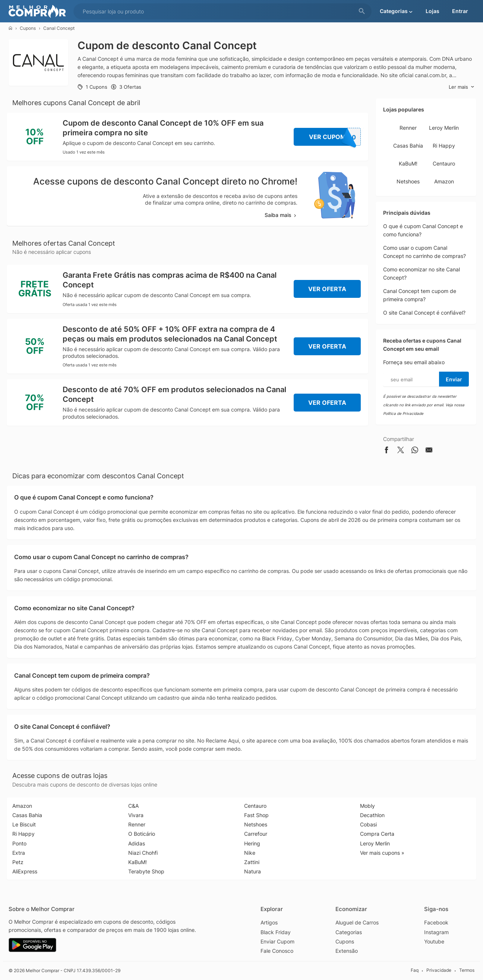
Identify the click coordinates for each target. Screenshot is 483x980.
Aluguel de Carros (357, 922)
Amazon (444, 181)
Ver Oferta (327, 289)
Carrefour (255, 834)
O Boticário (141, 834)
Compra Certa (377, 834)
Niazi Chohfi (143, 853)
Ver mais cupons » (382, 853)
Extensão (346, 951)
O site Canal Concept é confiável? (424, 312)
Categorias (348, 932)
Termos (466, 970)
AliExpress (24, 871)
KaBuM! (408, 163)
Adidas (136, 843)
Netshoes (408, 181)
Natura (252, 871)
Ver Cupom (335, 137)
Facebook (436, 922)
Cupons (28, 28)
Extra (18, 853)
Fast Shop (256, 815)
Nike (249, 853)
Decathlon (372, 815)
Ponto (19, 843)
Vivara (135, 815)
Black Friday (276, 932)
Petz (17, 862)
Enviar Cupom (277, 941)
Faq (415, 970)
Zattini (251, 862)
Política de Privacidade (403, 413)
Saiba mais (281, 215)
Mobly (367, 806)
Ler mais (461, 87)
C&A (133, 806)
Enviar (454, 379)
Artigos (269, 922)
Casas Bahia (408, 145)
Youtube (434, 941)
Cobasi (368, 824)
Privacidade (438, 970)
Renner (408, 128)
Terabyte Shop (146, 871)
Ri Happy (444, 145)
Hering (252, 843)
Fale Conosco (277, 951)
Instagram (436, 932)
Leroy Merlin (444, 128)
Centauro (444, 163)
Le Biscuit (24, 824)
